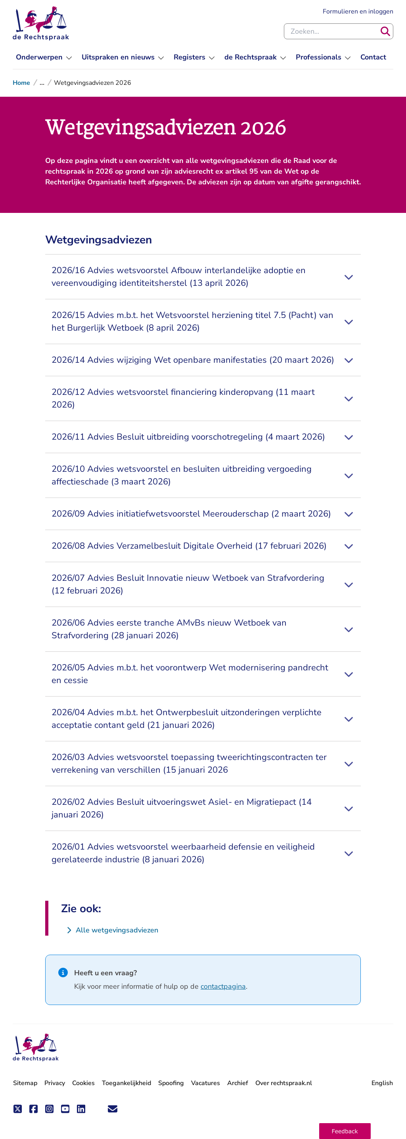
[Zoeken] (385, 31)
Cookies (83, 1083)
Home (21, 82)
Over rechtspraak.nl (283, 1083)
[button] (345, 1131)
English (382, 1083)
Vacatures (205, 1083)
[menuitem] (44, 57)
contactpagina (223, 986)
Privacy (54, 1083)
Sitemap (25, 1083)
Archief (237, 1083)
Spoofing (171, 1083)
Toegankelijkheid (126, 1083)
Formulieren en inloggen (358, 11)
